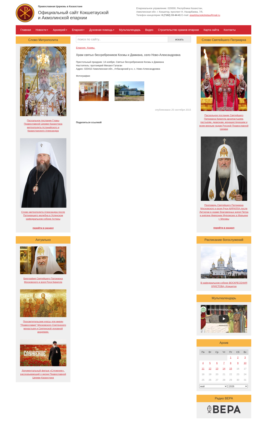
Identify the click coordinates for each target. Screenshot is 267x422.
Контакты (230, 29)
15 (230, 368)
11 (203, 368)
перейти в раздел (43, 228)
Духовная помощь (101, 29)
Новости (42, 29)
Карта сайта (211, 29)
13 (217, 368)
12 (210, 368)
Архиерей (60, 29)
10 (245, 363)
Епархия (78, 29)
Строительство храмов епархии (178, 29)
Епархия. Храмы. (85, 47)
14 (224, 368)
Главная (25, 29)
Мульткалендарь (130, 29)
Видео (149, 29)
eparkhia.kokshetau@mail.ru (204, 15)
